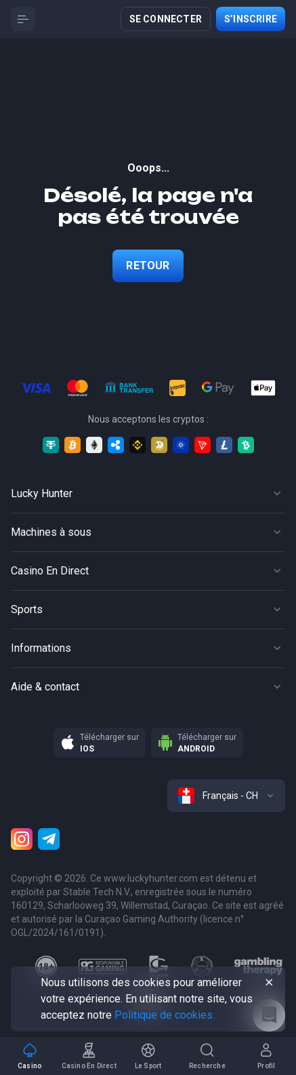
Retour (147, 265)
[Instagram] (22, 839)
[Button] (23, 19)
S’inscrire (250, 19)
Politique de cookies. (164, 1015)
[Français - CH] (226, 795)
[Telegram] (49, 839)
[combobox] (226, 795)
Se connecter (165, 19)
